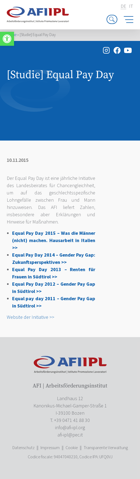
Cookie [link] (72, 448)
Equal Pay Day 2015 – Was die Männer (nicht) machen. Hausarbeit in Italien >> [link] (53, 240)
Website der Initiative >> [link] (30, 317)
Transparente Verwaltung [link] (106, 448)
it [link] (131, 6)
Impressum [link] (50, 448)
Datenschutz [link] (23, 448)
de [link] (123, 6)
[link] (7, 39)
